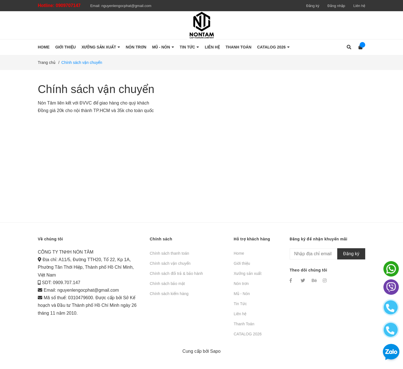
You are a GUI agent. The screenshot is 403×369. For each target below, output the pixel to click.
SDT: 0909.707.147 (61, 282)
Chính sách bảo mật (167, 283)
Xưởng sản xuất (247, 273)
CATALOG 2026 (248, 334)
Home (239, 253)
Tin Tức (240, 303)
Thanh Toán (244, 324)
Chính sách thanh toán (169, 253)
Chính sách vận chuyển (96, 89)
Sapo (215, 351)
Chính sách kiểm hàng (169, 293)
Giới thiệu (242, 263)
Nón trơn (241, 283)
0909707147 (68, 5)
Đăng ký (312, 6)
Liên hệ (359, 6)
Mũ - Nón (242, 293)
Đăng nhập (336, 6)
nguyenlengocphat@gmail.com (126, 6)
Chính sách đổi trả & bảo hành (176, 273)
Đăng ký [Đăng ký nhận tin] (351, 253)
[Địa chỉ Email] (327, 253)
